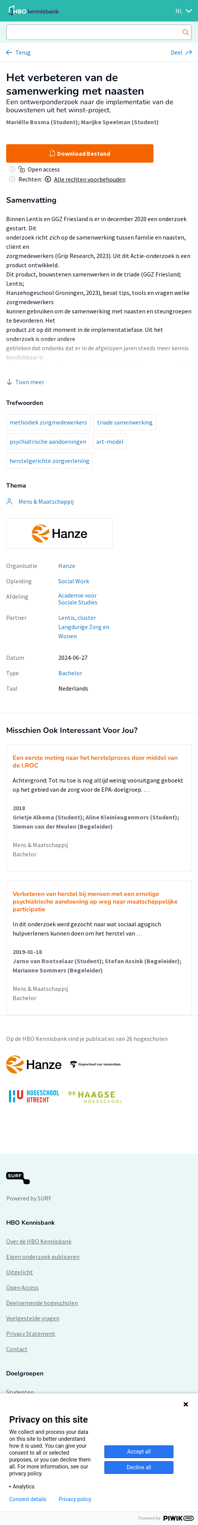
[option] (59, 533)
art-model (110, 441)
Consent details (27, 1499)
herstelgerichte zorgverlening (49, 460)
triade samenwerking (125, 422)
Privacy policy (75, 1499)
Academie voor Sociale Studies (77, 599)
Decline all (139, 1467)
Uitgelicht (19, 1272)
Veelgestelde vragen (32, 1318)
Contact (17, 1349)
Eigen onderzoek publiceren (42, 1256)
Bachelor (70, 672)
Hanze (66, 565)
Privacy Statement (30, 1333)
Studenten (20, 1392)
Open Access (22, 1287)
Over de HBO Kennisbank (38, 1241)
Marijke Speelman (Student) (120, 122)
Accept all (139, 1451)
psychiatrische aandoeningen (48, 441)
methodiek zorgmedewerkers (48, 422)
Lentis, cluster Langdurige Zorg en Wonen (83, 627)
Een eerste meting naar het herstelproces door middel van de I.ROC (95, 762)
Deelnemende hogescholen (42, 1303)
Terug (23, 52)
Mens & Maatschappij (40, 845)
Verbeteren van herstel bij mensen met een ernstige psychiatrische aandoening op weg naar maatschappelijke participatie (95, 902)
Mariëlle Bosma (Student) (42, 122)
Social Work (73, 581)
